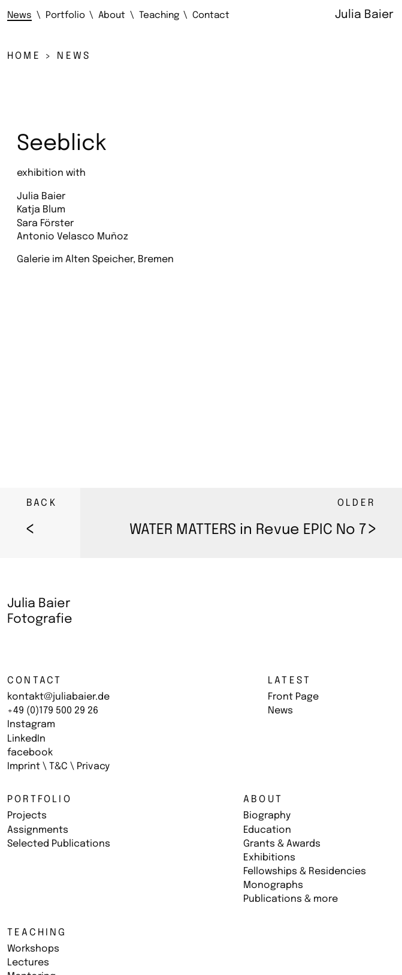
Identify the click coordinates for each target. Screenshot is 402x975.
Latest (289, 681)
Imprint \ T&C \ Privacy (58, 766)
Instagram (31, 724)
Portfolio (39, 799)
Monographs (273, 885)
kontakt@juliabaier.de (58, 697)
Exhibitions (269, 858)
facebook (30, 753)
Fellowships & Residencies (304, 871)
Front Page (293, 697)
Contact (34, 681)
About (263, 799)
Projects (27, 816)
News (280, 711)
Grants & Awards (282, 844)
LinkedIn (26, 739)
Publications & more (290, 899)
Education (267, 830)
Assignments (37, 830)
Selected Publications (58, 844)
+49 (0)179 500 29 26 (52, 711)
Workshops (33, 949)
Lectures (28, 963)
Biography (267, 816)
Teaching (37, 933)
